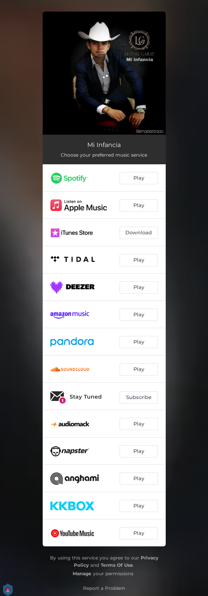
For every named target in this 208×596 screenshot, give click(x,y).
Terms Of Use (117, 565)
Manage (82, 573)
